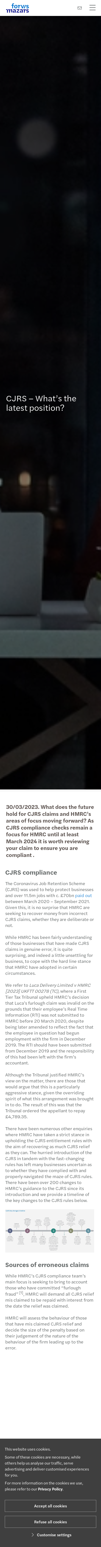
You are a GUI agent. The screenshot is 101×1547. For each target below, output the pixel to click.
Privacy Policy (50, 1489)
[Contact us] (79, 8)
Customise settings (50, 1535)
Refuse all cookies (50, 1522)
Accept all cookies (50, 1506)
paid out (81, 895)
